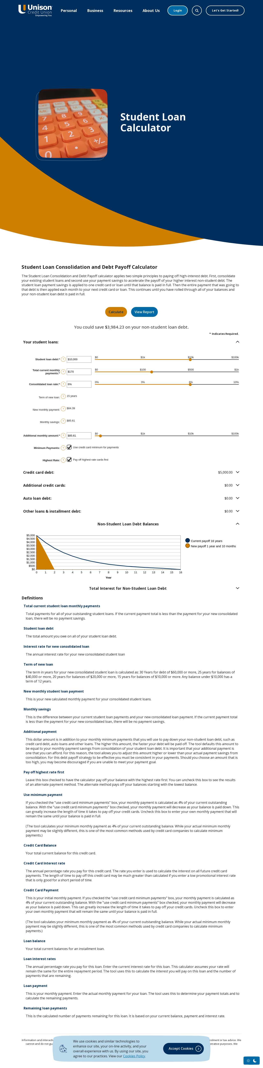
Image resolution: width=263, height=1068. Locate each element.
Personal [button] (69, 10)
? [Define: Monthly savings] (63, 421)
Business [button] (95, 10)
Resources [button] (122, 10)
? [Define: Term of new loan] (63, 396)
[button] (131, 342)
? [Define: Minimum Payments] (63, 448)
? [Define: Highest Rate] (63, 460)
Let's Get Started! (225, 10)
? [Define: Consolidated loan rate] (63, 384)
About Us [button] (151, 10)
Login (178, 10)
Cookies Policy (134, 1056)
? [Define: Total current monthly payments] (63, 372)
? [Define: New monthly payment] (63, 409)
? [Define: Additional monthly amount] (63, 435)
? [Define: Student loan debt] (63, 359)
